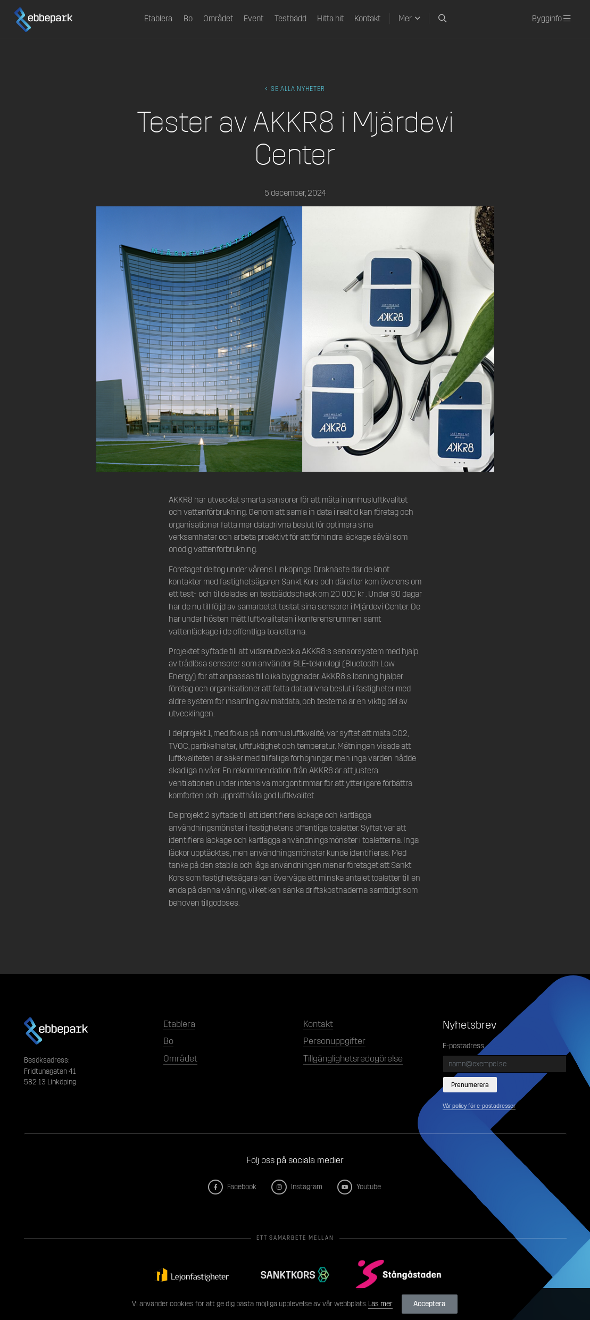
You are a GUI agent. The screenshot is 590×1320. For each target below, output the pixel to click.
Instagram (297, 1186)
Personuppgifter (334, 1041)
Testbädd (290, 18)
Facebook (232, 1186)
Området (218, 18)
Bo (188, 18)
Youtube (359, 1186)
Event (253, 18)
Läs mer (380, 1303)
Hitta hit (330, 18)
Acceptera (429, 1303)
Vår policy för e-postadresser (479, 1105)
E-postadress (463, 1045)
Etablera (158, 18)
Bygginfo (551, 18)
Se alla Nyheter (295, 89)
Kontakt (367, 18)
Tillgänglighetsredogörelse (353, 1058)
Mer (405, 18)
